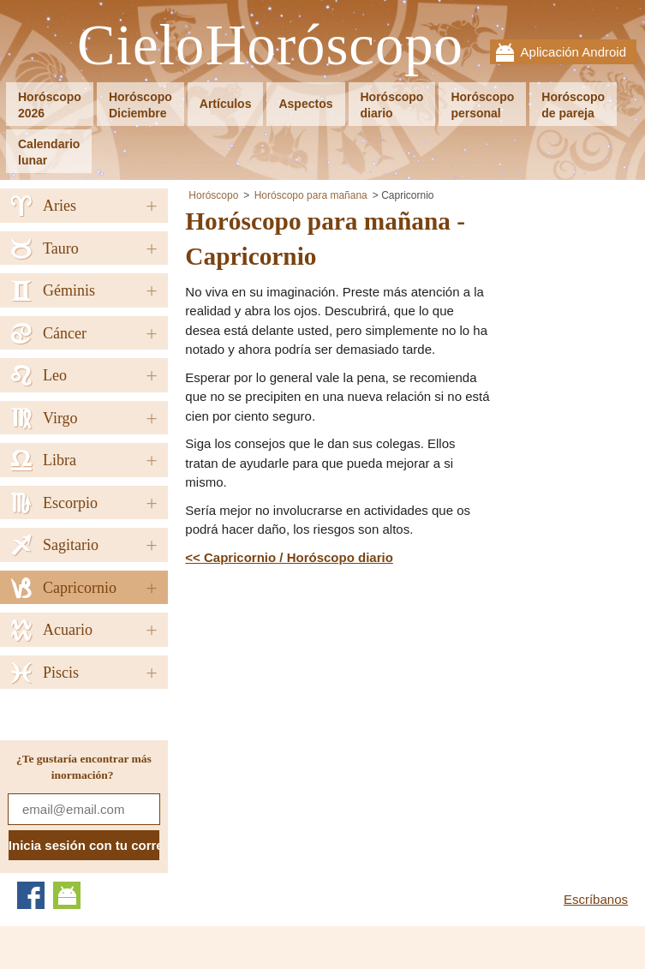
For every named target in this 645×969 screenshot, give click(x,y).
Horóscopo (213, 195)
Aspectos (305, 104)
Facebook (31, 895)
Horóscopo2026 (49, 105)
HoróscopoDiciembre (140, 105)
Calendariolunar (49, 152)
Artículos (226, 104)
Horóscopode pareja (573, 105)
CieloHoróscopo (270, 46)
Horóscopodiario (392, 105)
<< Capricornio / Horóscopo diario (289, 557)
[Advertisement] (329, 696)
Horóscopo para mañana (310, 195)
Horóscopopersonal (482, 105)
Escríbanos (596, 899)
